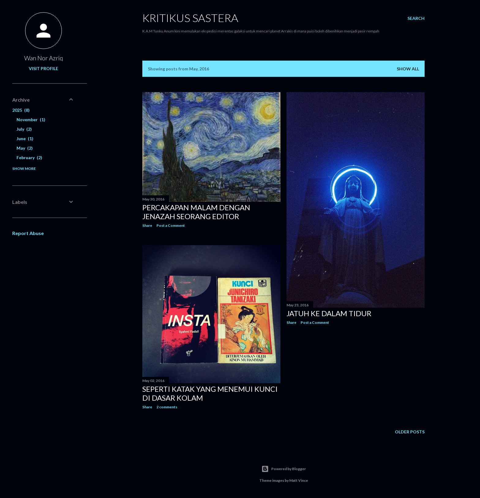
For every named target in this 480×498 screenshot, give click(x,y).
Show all (408, 68)
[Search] (416, 18)
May (25, 148)
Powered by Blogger (283, 469)
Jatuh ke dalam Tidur (329, 313)
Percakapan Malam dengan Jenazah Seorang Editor (196, 212)
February (29, 157)
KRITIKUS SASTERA (190, 17)
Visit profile (43, 68)
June (25, 138)
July (24, 129)
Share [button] (147, 225)
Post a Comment (170, 225)
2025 (21, 110)
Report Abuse (28, 233)
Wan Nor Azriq (43, 58)
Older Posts (410, 431)
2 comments (166, 407)
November (31, 119)
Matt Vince (298, 480)
